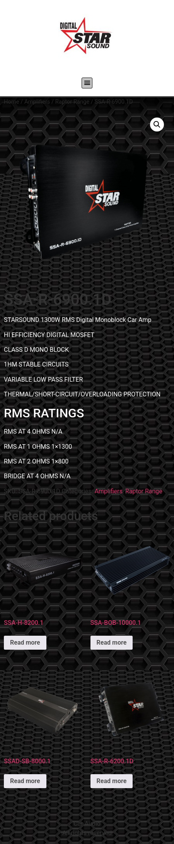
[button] (87, 83)
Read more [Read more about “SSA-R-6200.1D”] (112, 781)
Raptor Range (72, 101)
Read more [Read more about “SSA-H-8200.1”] (25, 642)
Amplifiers (37, 101)
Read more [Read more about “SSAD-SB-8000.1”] (25, 781)
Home (11, 101)
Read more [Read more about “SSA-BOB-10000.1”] (112, 642)
